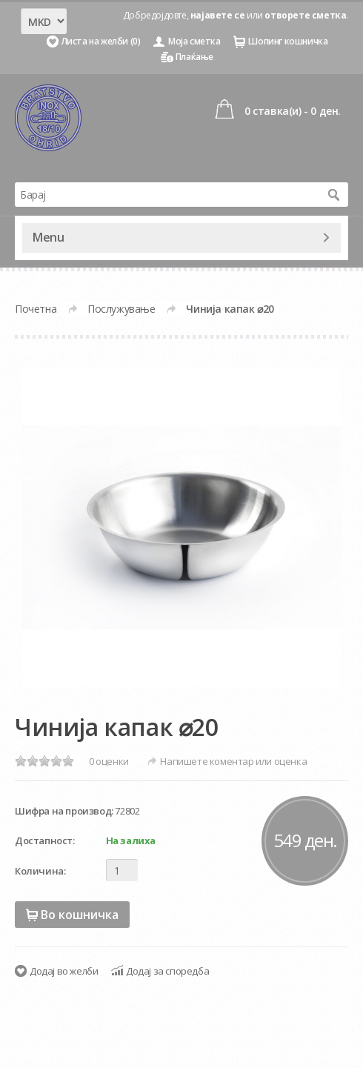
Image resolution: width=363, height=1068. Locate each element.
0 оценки (109, 761)
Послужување (121, 309)
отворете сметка (305, 15)
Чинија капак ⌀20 (230, 309)
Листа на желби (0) (101, 41)
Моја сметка (194, 41)
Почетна (35, 309)
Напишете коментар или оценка (233, 761)
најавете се (217, 15)
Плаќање (194, 56)
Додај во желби (64, 971)
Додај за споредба (167, 971)
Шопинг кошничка (287, 41)
